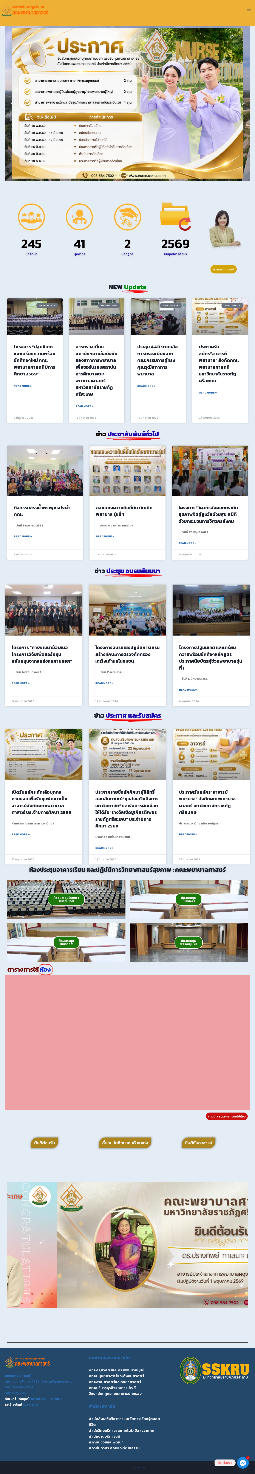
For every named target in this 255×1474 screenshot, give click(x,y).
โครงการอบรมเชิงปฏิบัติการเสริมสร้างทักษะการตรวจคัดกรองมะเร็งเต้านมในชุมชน (127, 654)
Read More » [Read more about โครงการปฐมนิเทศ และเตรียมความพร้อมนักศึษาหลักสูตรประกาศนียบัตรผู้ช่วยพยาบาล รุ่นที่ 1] (188, 690)
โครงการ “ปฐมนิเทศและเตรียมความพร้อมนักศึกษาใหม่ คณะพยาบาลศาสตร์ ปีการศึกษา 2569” (34, 360)
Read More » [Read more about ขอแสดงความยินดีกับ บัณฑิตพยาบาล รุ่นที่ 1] (105, 536)
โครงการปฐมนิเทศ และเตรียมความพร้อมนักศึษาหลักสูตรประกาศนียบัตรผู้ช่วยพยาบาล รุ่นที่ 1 (210, 657)
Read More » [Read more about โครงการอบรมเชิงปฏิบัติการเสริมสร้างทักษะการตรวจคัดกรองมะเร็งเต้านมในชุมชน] (104, 683)
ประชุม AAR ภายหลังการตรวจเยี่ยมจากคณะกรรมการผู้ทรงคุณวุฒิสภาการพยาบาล (157, 360)
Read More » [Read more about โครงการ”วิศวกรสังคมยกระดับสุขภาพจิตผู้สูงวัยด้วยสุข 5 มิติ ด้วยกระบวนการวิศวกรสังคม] (187, 543)
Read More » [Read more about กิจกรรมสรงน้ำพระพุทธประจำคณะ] (23, 536)
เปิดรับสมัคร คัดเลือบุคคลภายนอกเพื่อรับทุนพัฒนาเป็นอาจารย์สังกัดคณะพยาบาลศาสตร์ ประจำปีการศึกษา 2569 (41, 802)
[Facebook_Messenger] (243, 1463)
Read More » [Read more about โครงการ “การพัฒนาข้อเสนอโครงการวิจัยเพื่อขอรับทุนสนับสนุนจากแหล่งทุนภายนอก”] (21, 683)
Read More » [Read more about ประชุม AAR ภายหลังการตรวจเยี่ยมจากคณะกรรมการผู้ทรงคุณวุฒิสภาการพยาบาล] (146, 386)
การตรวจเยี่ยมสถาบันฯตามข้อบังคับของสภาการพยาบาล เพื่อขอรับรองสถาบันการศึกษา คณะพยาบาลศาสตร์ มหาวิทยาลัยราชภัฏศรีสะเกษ (96, 370)
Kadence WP (140, 1467)
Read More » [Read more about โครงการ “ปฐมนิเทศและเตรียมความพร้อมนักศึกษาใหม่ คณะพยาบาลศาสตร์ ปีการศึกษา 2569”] (23, 386)
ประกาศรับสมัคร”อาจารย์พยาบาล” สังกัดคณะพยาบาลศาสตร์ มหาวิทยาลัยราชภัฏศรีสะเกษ (219, 363)
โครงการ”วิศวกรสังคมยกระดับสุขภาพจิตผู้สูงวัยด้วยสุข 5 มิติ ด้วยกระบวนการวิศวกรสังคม (208, 514)
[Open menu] (249, 10)
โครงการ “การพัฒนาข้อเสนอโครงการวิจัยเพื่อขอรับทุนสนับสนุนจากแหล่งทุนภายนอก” (42, 654)
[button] (12, 103)
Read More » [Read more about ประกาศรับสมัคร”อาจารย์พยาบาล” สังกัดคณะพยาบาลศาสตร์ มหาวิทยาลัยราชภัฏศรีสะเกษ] (208, 393)
